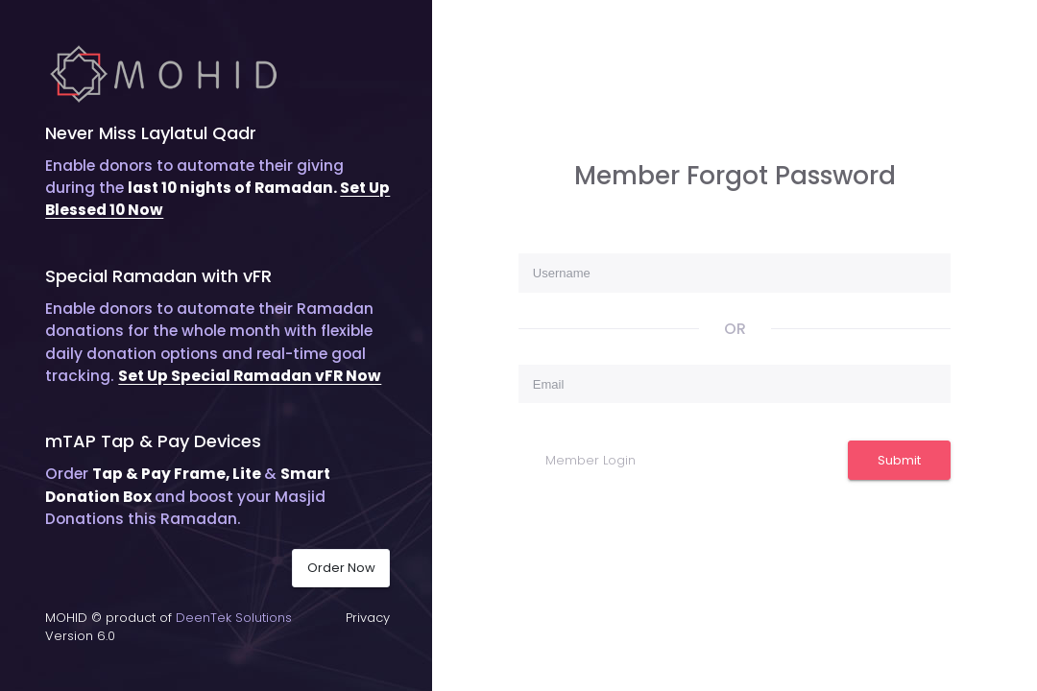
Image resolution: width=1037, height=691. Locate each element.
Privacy (368, 617)
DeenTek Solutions (234, 617)
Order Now (341, 568)
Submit (899, 460)
